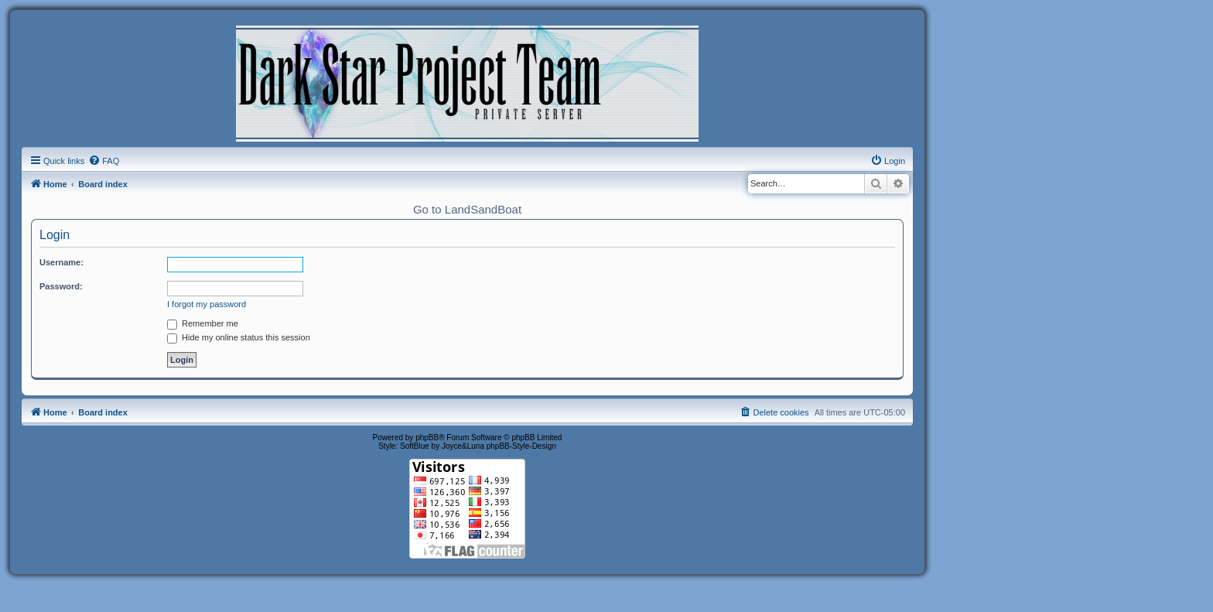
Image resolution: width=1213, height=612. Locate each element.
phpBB (427, 437)
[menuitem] (103, 161)
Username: (61, 262)
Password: (61, 286)
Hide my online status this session (238, 337)
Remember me (202, 323)
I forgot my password (206, 304)
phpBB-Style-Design (521, 446)
